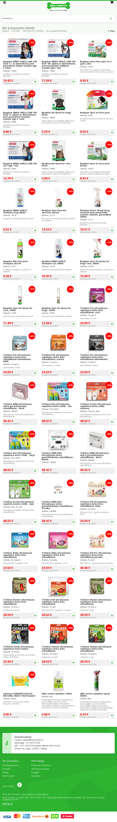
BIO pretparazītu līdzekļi (56, 31)
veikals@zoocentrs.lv (33, 739)
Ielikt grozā (35, 82)
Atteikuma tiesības (40, 768)
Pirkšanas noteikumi (41, 765)
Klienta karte (8, 775)
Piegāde (35, 772)
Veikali (5, 772)
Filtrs (111, 31)
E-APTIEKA (16, 31)
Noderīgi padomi (10, 765)
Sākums (5, 31)
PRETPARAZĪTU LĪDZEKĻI (33, 31)
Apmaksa (35, 775)
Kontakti (6, 768)
